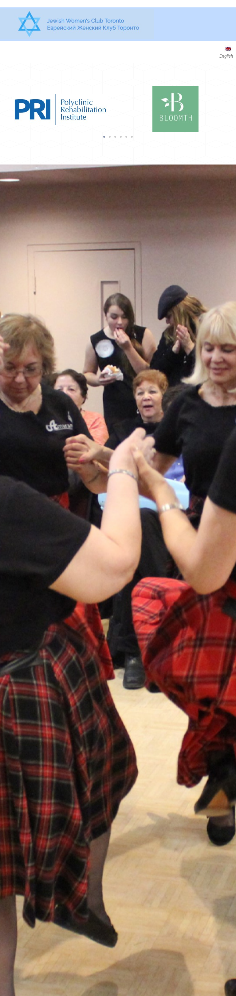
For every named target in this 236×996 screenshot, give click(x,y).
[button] (104, 137)
